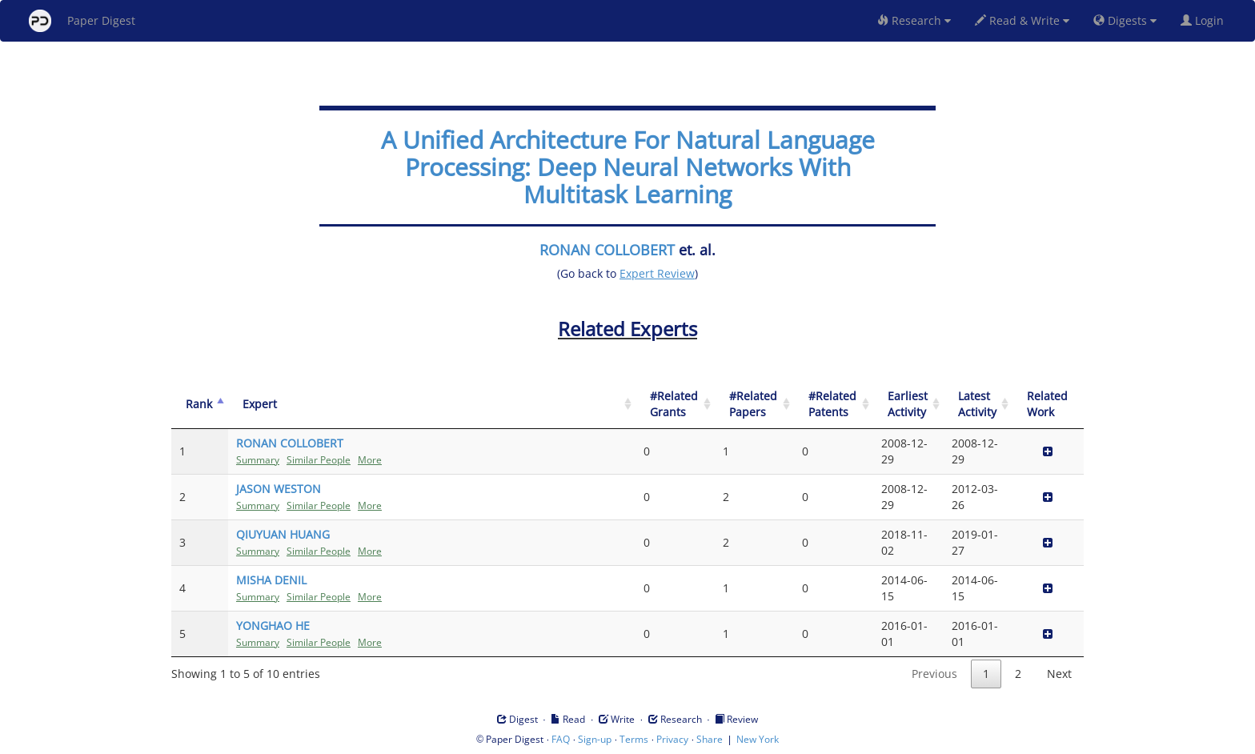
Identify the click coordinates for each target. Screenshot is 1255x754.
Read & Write (1022, 20)
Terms (633, 739)
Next (1059, 673)
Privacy (672, 739)
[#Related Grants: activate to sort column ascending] (675, 404)
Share (709, 739)
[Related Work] (1048, 404)
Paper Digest (82, 21)
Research (914, 20)
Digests (1125, 20)
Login (1205, 20)
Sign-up (594, 739)
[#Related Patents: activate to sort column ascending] (833, 404)
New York (757, 739)
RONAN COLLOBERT (607, 249)
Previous (934, 673)
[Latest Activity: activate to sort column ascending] (978, 404)
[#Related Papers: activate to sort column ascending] (754, 404)
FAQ (560, 739)
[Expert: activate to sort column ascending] (432, 404)
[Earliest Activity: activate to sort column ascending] (908, 404)
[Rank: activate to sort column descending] (199, 404)
